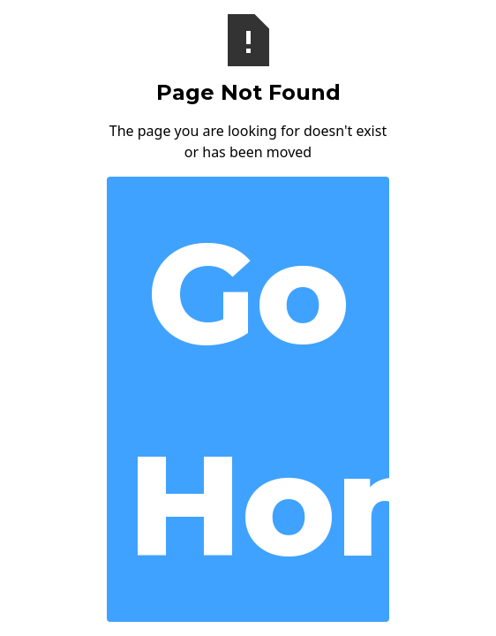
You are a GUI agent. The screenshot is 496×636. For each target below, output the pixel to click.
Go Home (258, 399)
